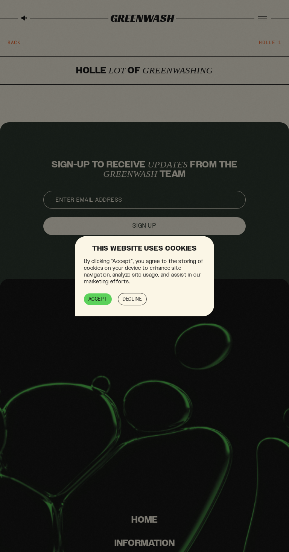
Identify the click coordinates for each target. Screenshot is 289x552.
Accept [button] (97, 298)
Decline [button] (132, 298)
